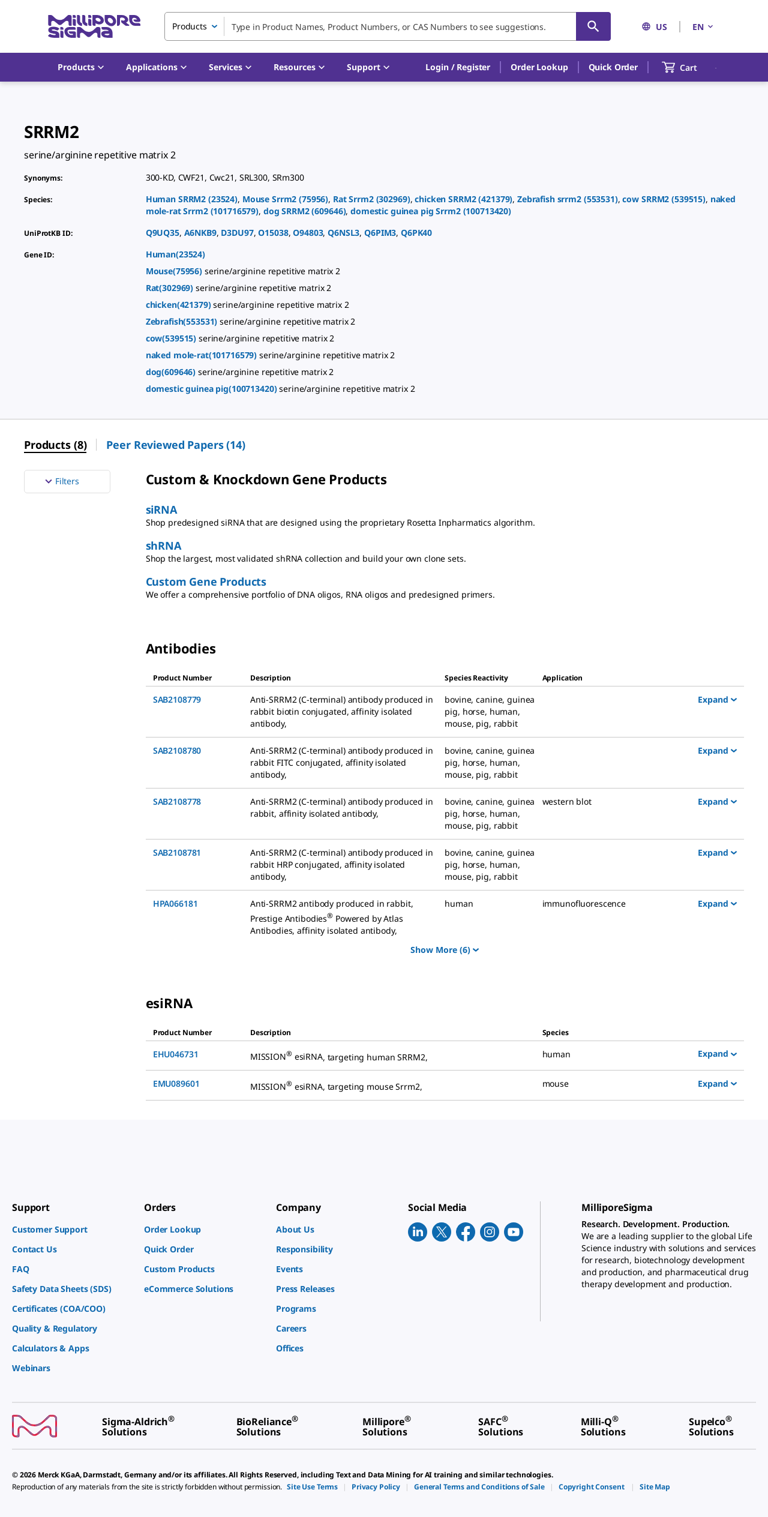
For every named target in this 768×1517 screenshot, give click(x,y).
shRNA (163, 545)
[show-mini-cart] (690, 67)
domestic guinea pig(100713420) (213, 388)
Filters (60, 481)
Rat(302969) (171, 287)
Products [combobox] (189, 26)
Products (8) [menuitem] (55, 444)
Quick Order (613, 67)
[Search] (593, 26)
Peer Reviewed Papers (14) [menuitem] (175, 444)
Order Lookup (539, 67)
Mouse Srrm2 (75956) (285, 199)
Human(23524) (175, 254)
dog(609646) (172, 371)
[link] (72, 1229)
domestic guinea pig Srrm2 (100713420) (430, 211)
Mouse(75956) (175, 271)
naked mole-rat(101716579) (202, 355)
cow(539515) (172, 338)
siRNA (161, 509)
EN (703, 26)
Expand (717, 699)
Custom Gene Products (206, 581)
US (654, 26)
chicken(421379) (180, 304)
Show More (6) (444, 949)
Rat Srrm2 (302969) (371, 199)
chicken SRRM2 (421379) (463, 199)
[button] (457, 67)
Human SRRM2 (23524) (192, 199)
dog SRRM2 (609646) (304, 211)
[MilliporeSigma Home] (94, 26)
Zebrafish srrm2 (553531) (567, 199)
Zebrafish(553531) (183, 321)
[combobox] (387, 26)
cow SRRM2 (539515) (664, 199)
